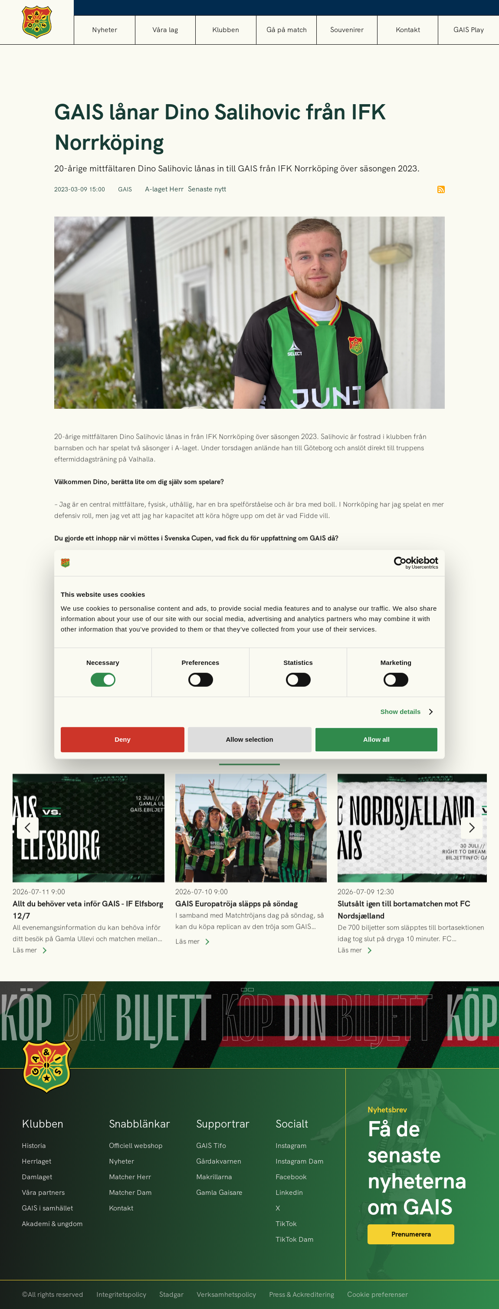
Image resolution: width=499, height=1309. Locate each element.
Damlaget (37, 1176)
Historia (34, 1145)
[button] (165, 29)
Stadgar (171, 1294)
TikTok (286, 1223)
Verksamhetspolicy (226, 1294)
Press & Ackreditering (301, 1294)
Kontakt (408, 29)
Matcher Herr (130, 1176)
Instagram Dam (300, 1161)
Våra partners (43, 1192)
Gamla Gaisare (219, 1192)
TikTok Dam (295, 1239)
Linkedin (289, 1192)
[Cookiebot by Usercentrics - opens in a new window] (400, 562)
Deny (123, 739)
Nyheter (104, 29)
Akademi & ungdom (52, 1223)
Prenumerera (411, 1234)
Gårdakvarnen (218, 1161)
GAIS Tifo (211, 1145)
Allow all (376, 739)
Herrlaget (36, 1161)
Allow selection (249, 739)
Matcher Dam (130, 1192)
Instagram (291, 1145)
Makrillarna (214, 1176)
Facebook (291, 1176)
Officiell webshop (136, 1145)
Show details (401, 711)
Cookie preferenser (377, 1294)
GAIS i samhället (47, 1208)
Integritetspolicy (121, 1294)
